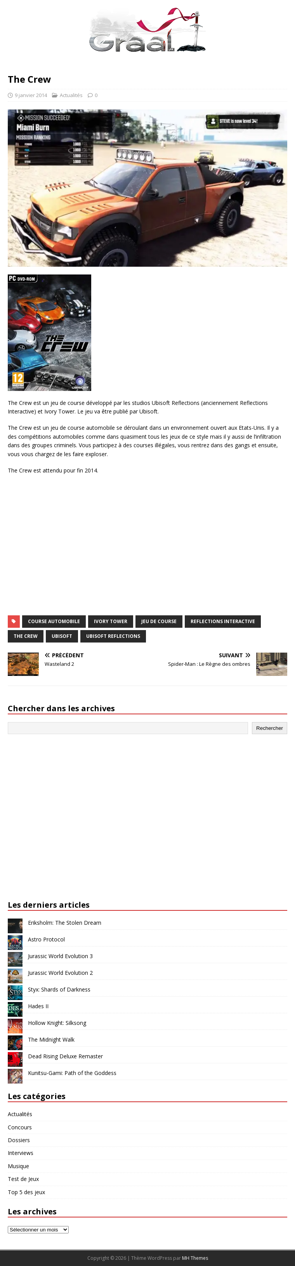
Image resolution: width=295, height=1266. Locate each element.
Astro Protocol (46, 939)
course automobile (54, 621)
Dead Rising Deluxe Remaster (65, 1056)
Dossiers (19, 1140)
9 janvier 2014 (31, 95)
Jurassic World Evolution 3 (60, 956)
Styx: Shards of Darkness (59, 989)
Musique (18, 1166)
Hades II (38, 1006)
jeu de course (159, 621)
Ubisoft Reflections (113, 636)
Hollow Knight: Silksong (57, 1022)
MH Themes (195, 1258)
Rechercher (269, 728)
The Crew (26, 636)
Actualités (71, 95)
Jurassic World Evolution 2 (60, 972)
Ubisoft (62, 636)
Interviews (20, 1153)
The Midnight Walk (51, 1039)
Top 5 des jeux (26, 1192)
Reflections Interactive (223, 621)
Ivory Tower (110, 621)
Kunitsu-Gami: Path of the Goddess (72, 1073)
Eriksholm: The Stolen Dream (64, 922)
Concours (20, 1127)
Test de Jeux (23, 1179)
